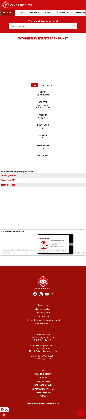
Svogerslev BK (8, 180)
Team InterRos (8, 185)
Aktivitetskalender (43, 324)
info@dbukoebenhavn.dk (45, 351)
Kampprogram (47, 85)
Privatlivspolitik (43, 313)
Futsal (43, 396)
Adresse (43, 102)
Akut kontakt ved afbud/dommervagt (43, 320)
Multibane (43, 156)
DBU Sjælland (43, 393)
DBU (43, 371)
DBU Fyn (43, 378)
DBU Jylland (43, 382)
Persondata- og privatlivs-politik (43, 403)
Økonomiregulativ (43, 309)
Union (43, 92)
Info (34, 85)
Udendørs (43, 136)
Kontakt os (43, 305)
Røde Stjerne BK (9, 176)
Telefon (43, 115)
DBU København (43, 385)
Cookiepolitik (43, 317)
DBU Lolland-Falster (43, 389)
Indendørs (43, 125)
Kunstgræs (43, 146)
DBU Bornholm (43, 374)
